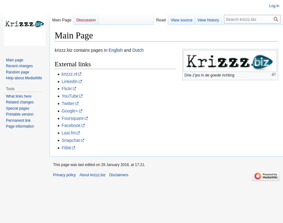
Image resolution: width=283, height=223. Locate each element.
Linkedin (69, 81)
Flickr (66, 88)
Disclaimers (118, 175)
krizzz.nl (69, 74)
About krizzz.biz (92, 175)
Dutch (138, 50)
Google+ (69, 110)
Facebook (70, 125)
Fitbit (66, 147)
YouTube (69, 96)
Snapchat (70, 140)
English (115, 50)
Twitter (67, 103)
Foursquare (72, 118)
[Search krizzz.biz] (252, 19)
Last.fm (68, 132)
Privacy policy (64, 175)
